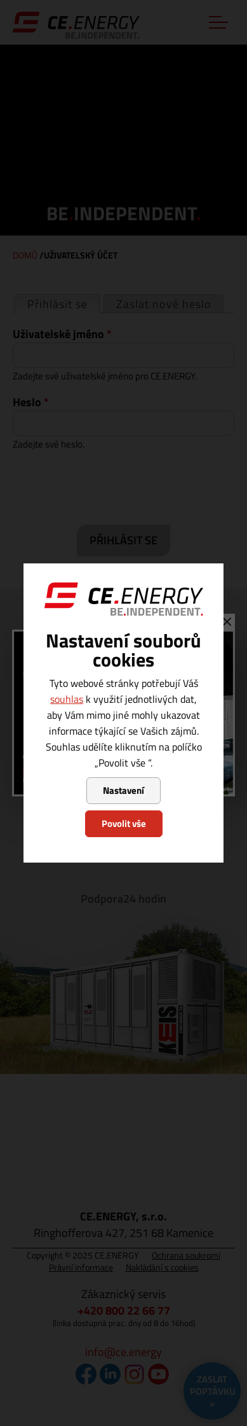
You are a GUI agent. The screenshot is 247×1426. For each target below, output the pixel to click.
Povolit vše (124, 823)
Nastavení (123, 790)
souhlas (66, 699)
